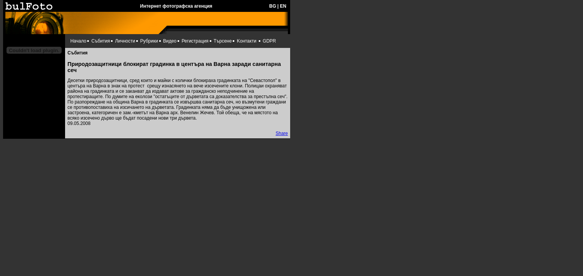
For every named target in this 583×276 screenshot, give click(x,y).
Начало (78, 41)
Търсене (223, 41)
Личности (125, 41)
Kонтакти (246, 41)
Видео (169, 41)
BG (272, 6)
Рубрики (149, 41)
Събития (100, 41)
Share (282, 133)
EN (283, 6)
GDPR (269, 41)
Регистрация (194, 41)
